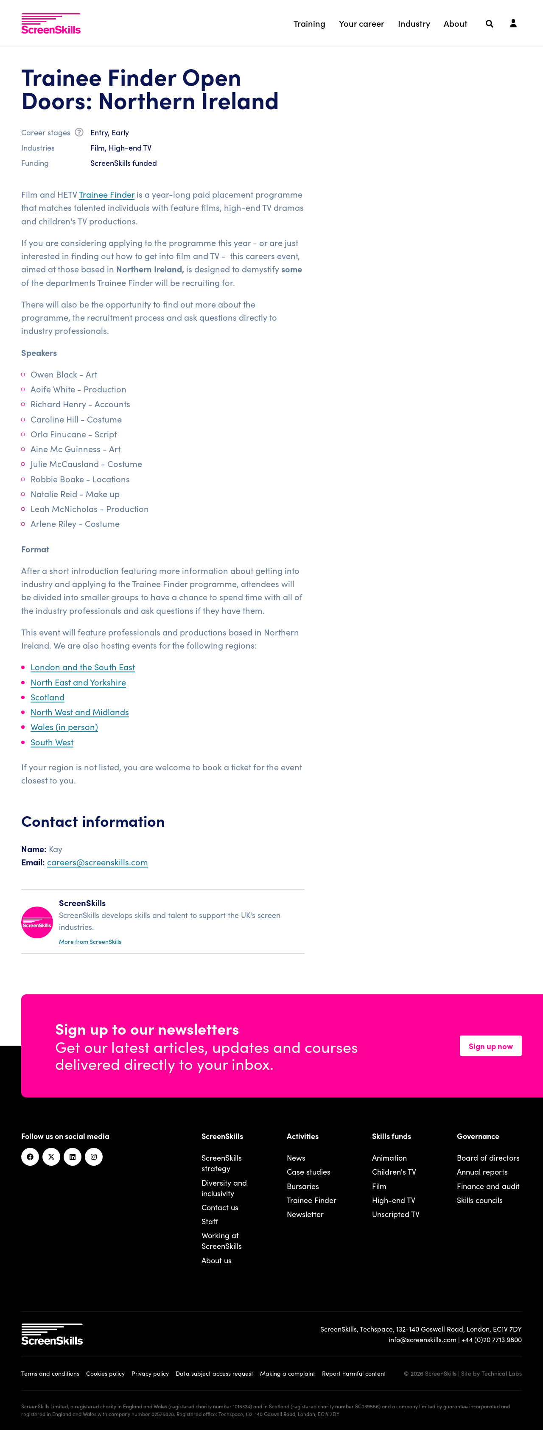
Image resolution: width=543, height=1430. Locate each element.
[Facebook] (30, 1157)
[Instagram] (94, 1157)
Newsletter (305, 1214)
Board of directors (488, 1157)
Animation (389, 1157)
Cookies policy (105, 1373)
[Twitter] (51, 1157)
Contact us (220, 1207)
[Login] (513, 23)
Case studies (308, 1171)
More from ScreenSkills (90, 941)
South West (52, 741)
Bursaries (303, 1186)
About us (217, 1260)
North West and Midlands (80, 711)
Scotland (47, 696)
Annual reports (482, 1171)
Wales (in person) (64, 726)
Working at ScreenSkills (222, 1240)
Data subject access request (214, 1373)
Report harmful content (354, 1373)
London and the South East (83, 666)
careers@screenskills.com (97, 862)
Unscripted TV (396, 1214)
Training (309, 23)
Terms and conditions (50, 1373)
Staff (210, 1221)
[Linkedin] (72, 1157)
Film (379, 1186)
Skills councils (480, 1200)
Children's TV (394, 1171)
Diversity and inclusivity (224, 1187)
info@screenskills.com (422, 1339)
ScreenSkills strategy (222, 1162)
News (296, 1157)
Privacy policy (150, 1373)
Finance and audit (488, 1186)
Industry (414, 23)
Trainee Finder (106, 194)
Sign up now (491, 1045)
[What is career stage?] (79, 134)
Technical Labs (501, 1373)
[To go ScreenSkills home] (51, 23)
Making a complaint (287, 1373)
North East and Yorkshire (78, 682)
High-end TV (393, 1200)
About (455, 23)
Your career (361, 23)
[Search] (489, 23)
